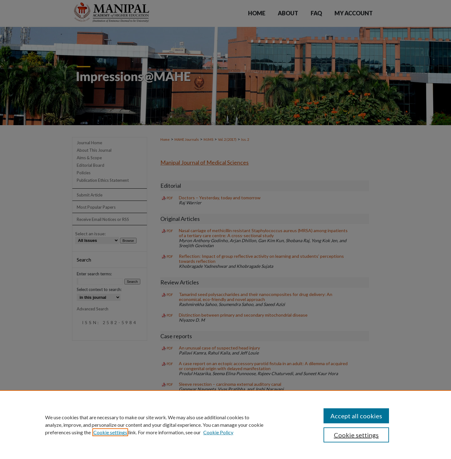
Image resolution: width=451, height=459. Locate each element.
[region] (225, 424)
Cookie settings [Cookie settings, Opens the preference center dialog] (356, 435)
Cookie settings (110, 432)
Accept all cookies (356, 416)
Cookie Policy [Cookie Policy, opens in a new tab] (218, 432)
